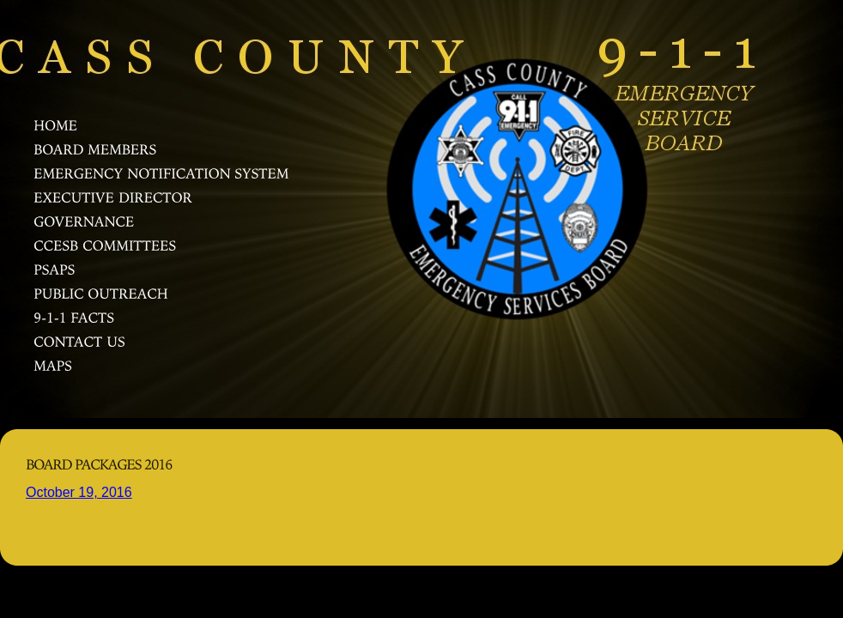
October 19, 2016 (79, 492)
